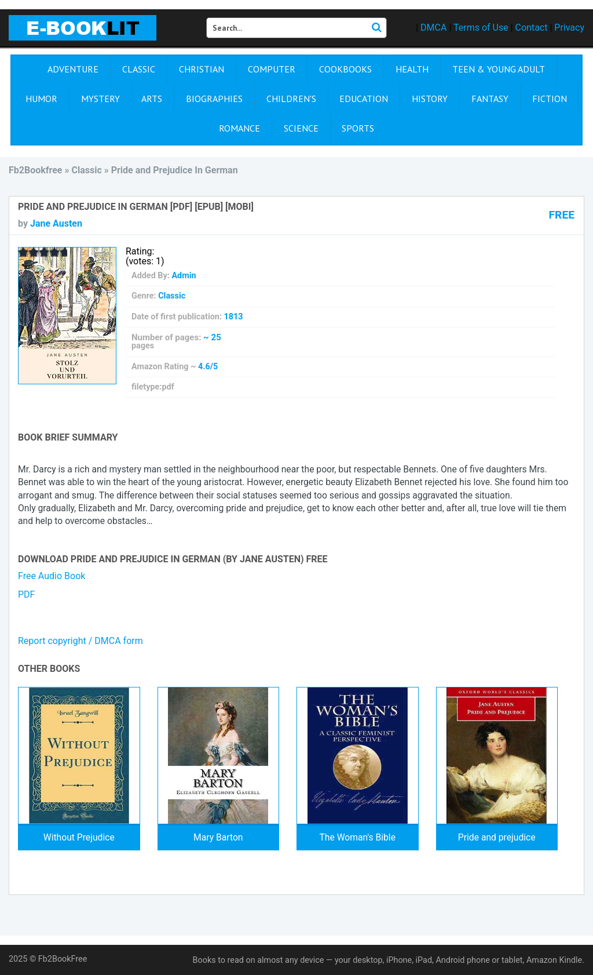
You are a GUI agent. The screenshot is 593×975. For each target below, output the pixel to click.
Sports (358, 128)
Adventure (72, 69)
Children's (291, 98)
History (430, 98)
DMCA (433, 27)
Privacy (569, 27)
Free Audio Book (51, 575)
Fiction (549, 98)
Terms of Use (480, 27)
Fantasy (489, 98)
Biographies (214, 98)
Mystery (100, 98)
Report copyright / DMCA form (80, 640)
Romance (239, 128)
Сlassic (138, 69)
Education (363, 98)
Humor (41, 98)
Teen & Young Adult (498, 69)
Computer (271, 69)
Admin (183, 276)
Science (301, 128)
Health (412, 69)
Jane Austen (56, 223)
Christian (201, 69)
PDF (26, 594)
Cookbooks (345, 69)
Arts (151, 98)
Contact (531, 27)
